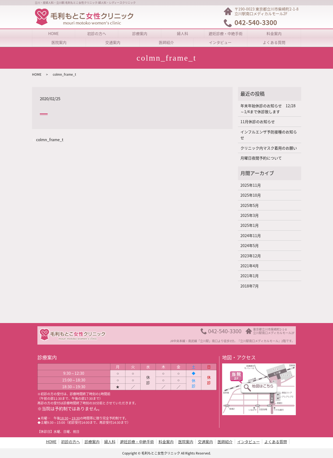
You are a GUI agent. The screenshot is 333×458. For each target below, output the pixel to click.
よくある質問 (274, 42)
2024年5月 (249, 245)
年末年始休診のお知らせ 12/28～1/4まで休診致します (268, 108)
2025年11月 (250, 185)
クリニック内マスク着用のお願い (268, 148)
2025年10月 (250, 195)
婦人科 (182, 33)
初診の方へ (96, 33)
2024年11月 (250, 235)
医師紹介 (166, 42)
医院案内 (58, 42)
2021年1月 (249, 275)
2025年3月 (249, 215)
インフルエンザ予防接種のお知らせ (268, 134)
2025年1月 (249, 225)
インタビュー (220, 42)
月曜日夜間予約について (261, 158)
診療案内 (139, 33)
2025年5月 (249, 205)
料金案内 (274, 33)
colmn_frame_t (49, 139)
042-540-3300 (224, 331)
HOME (53, 33)
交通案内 (112, 42)
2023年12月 (250, 255)
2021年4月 (249, 265)
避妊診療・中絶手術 (226, 33)
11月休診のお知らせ (257, 121)
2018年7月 (249, 286)
